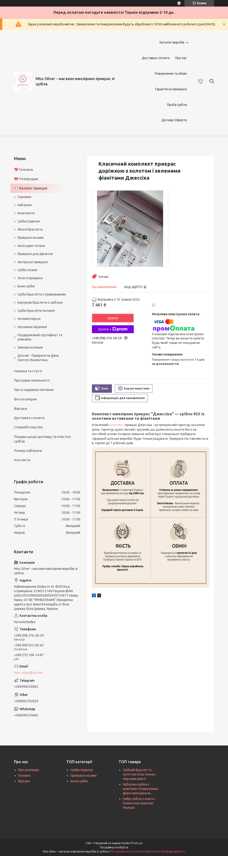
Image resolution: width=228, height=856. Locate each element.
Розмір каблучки (28, 451)
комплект (116, 425)
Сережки (24, 197)
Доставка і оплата (156, 58)
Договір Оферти (174, 120)
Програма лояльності (32, 380)
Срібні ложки (27, 270)
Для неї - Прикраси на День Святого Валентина (38, 358)
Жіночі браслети (30, 229)
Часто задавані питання (34, 390)
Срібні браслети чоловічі (36, 310)
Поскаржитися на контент (128, 851)
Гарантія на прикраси (171, 89)
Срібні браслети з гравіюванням (41, 294)
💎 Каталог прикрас (30, 188)
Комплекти (26, 213)
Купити (113, 318)
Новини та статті (28, 371)
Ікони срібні (26, 286)
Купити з (112, 329)
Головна (24, 775)
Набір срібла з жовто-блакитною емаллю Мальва (139, 803)
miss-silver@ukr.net (28, 673)
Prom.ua (136, 843)
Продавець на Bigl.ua (114, 847)
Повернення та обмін (171, 73)
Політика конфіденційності (166, 851)
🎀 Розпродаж (26, 179)
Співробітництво (28, 427)
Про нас (181, 58)
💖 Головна (23, 169)
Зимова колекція (30, 347)
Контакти (22, 460)
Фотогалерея (25, 399)
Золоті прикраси (30, 278)
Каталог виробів (172, 42)
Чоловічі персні (28, 319)
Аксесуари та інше (31, 246)
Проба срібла (177, 105)
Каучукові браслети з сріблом (40, 302)
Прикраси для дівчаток (35, 254)
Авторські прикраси (32, 262)
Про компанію (28, 770)
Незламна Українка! (32, 327)
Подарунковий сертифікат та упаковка (39, 337)
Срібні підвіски (28, 221)
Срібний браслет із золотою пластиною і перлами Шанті (139, 774)
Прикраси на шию (30, 237)
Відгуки (20, 408)
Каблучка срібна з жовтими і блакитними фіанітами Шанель (140, 788)
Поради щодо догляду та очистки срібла (42, 439)
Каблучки (24, 205)
